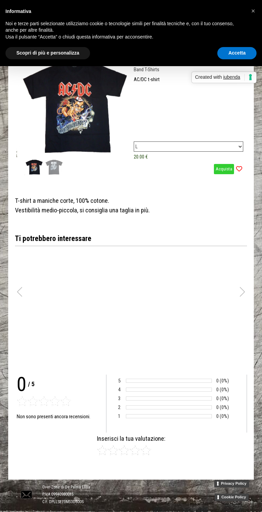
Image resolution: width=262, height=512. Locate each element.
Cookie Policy (233, 497)
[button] (26, 487)
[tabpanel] (131, 205)
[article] (131, 116)
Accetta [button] (237, 53)
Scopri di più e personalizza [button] (47, 53)
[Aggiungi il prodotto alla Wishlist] (239, 169)
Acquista (224, 168)
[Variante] (188, 146)
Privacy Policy (234, 483)
